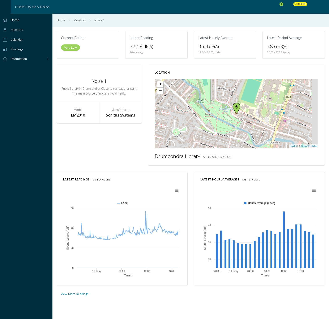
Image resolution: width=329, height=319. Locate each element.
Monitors (79, 20)
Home (61, 20)
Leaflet (293, 146)
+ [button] (160, 84)
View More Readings (75, 294)
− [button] (160, 91)
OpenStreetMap (309, 146)
